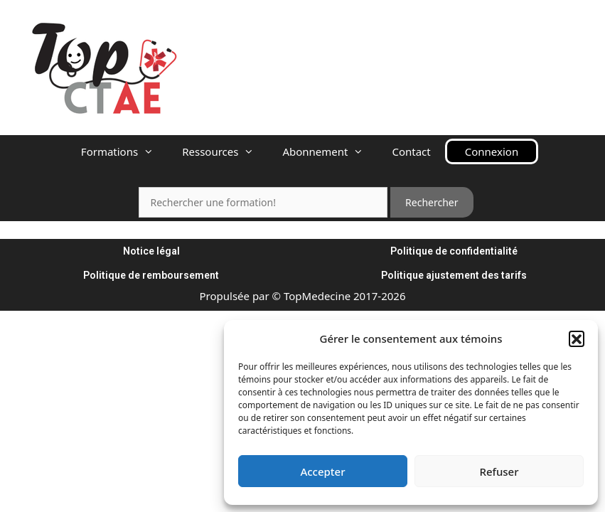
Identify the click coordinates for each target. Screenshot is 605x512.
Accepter (322, 471)
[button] (576, 338)
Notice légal (151, 251)
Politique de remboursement (151, 275)
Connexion (491, 151)
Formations (124, 151)
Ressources (225, 151)
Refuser (498, 471)
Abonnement (330, 151)
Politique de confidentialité (454, 251)
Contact (411, 151)
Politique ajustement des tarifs (454, 275)
